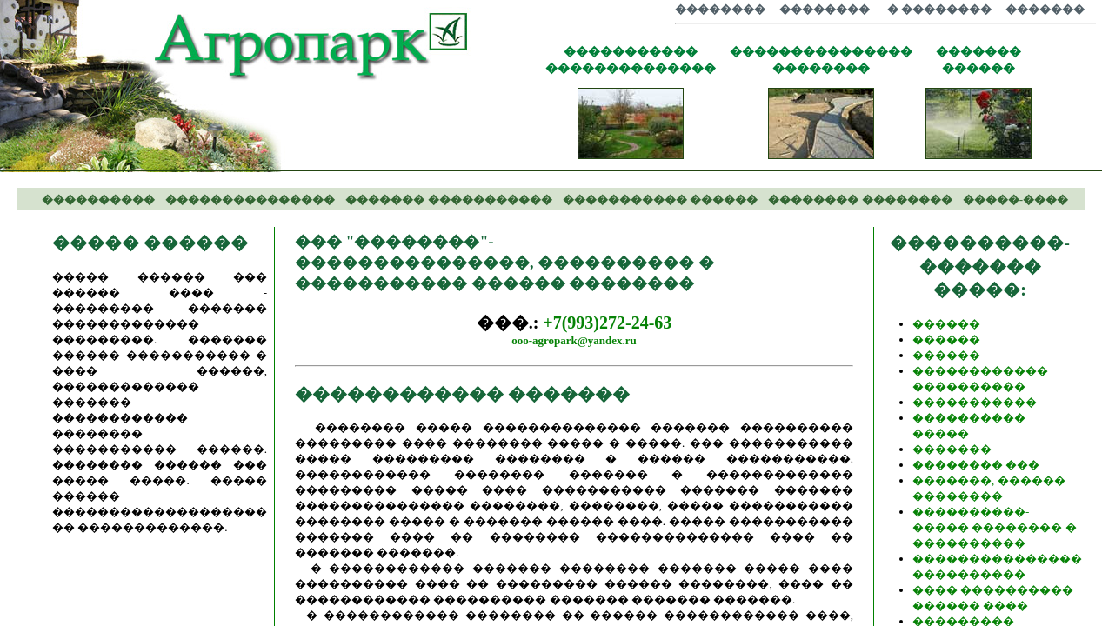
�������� (720, 9)
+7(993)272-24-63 (607, 322)
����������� (974, 402)
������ (946, 323)
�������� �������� (860, 199)
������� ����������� (448, 199)
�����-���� (1015, 199)
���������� (98, 199)
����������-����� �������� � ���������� (994, 527)
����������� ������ (660, 199)
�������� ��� (975, 464)
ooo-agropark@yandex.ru (574, 340)
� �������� (939, 9)
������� (1045, 9)
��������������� (250, 199)
